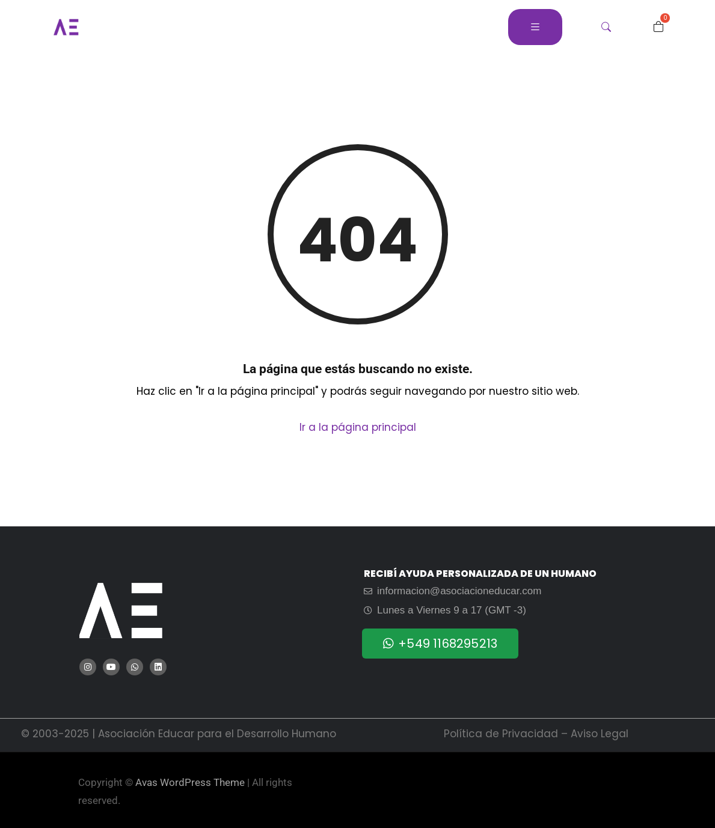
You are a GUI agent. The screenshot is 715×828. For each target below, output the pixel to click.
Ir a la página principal (357, 427)
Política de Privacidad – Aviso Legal (536, 733)
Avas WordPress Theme (190, 782)
